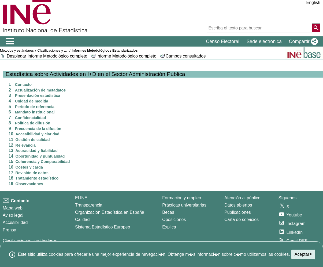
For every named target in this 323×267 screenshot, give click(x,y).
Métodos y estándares (17, 50)
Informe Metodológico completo (126, 56)
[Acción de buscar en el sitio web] (316, 28)
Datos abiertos (238, 205)
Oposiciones (174, 219)
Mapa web (13, 208)
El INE (81, 198)
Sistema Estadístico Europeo (102, 227)
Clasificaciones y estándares (59, 50)
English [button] (313, 2)
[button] (302, 41)
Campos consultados (186, 56)
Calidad (82, 219)
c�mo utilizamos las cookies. (262, 254)
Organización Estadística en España (109, 212)
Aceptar (303, 254)
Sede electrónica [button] (264, 41)
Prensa (9, 230)
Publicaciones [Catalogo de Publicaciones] (237, 212)
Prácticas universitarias (184, 205)
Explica (169, 227)
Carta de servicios (241, 219)
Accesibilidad (15, 222)
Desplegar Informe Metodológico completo (47, 56)
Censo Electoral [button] (222, 41)
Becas (168, 212)
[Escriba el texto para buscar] (259, 28)
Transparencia (88, 205)
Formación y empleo (181, 198)
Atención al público (242, 198)
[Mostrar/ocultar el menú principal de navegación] (10, 41)
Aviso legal (13, 215)
